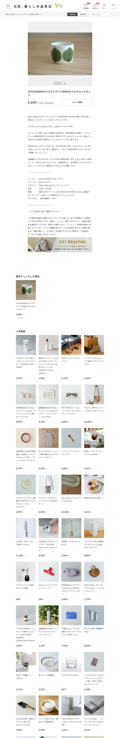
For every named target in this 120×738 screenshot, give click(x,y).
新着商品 (86, 8)
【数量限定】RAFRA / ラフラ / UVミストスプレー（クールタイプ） (48, 631)
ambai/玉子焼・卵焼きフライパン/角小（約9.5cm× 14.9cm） (26, 721)
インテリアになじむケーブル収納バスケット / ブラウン (93, 361)
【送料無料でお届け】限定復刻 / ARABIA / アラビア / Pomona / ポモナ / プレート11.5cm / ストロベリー (26, 457)
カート (104, 8)
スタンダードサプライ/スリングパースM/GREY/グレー (48, 501)
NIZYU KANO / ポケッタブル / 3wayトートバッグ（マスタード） (94, 588)
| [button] (57, 83)
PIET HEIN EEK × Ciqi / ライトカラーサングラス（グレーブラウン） (71, 410)
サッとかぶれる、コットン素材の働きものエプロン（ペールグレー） (48, 454)
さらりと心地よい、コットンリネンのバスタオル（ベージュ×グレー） (93, 721)
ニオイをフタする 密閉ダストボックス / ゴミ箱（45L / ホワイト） (94, 544)
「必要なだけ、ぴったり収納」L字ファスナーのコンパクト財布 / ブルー (71, 631)
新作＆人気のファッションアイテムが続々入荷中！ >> (24, 14)
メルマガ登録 (77, 102)
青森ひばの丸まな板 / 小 (93, 498)
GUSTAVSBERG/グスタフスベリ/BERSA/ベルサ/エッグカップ (26, 306)
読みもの (95, 8)
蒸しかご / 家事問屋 (46, 675)
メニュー (113, 8)
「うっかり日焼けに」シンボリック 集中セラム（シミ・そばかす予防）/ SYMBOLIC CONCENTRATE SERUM (25, 634)
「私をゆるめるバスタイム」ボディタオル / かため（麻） (71, 721)
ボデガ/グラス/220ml (69, 675)
